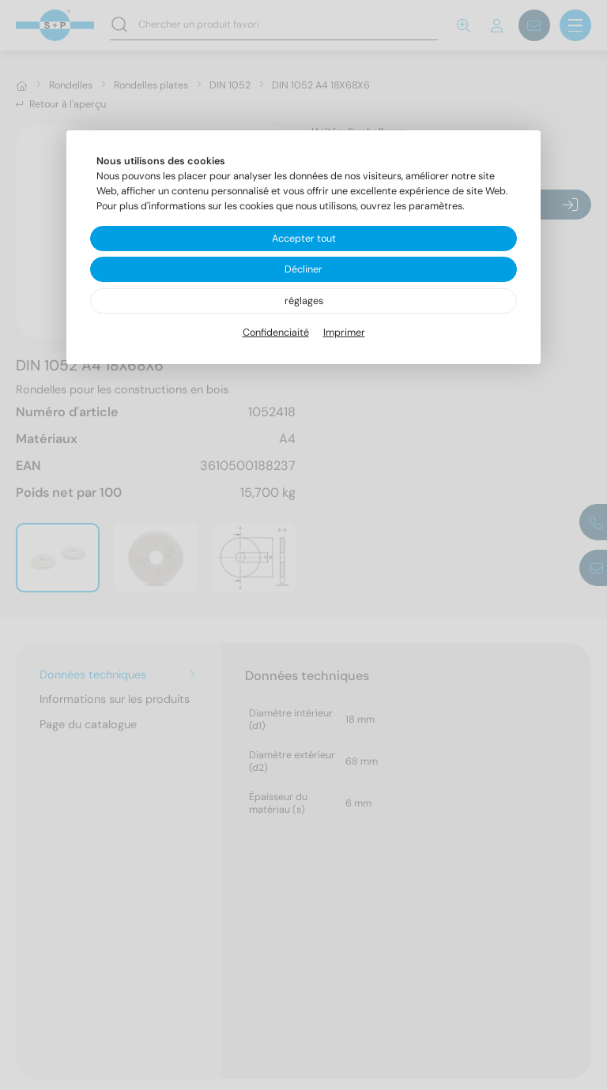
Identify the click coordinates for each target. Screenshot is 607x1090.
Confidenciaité (276, 332)
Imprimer (344, 332)
